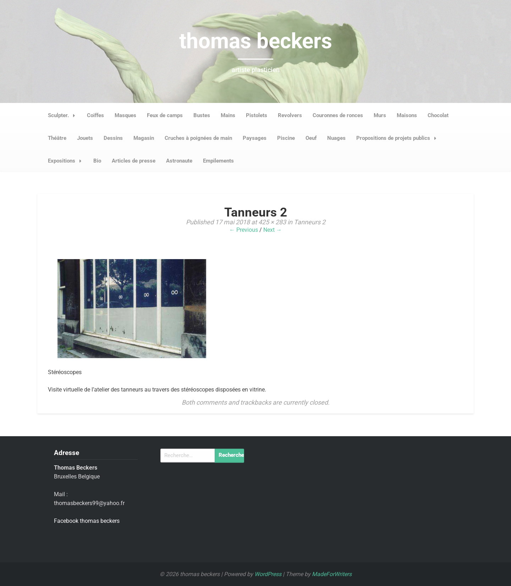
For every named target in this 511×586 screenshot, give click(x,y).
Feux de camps (165, 115)
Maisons (407, 115)
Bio (97, 161)
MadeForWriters (332, 574)
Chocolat (438, 115)
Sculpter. (63, 115)
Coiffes (95, 115)
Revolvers (290, 115)
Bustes (201, 115)
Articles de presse (133, 161)
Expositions (67, 160)
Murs (380, 115)
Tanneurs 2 (309, 222)
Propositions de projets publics (398, 138)
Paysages (255, 138)
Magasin (143, 138)
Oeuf (311, 138)
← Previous (243, 229)
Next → (272, 229)
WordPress (267, 574)
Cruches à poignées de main (198, 138)
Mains (228, 115)
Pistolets (256, 115)
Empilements (218, 161)
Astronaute (179, 161)
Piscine (286, 138)
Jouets (85, 138)
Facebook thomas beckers (87, 520)
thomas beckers (255, 41)
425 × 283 (272, 222)
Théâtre (57, 138)
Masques (125, 115)
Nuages (336, 138)
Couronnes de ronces (338, 115)
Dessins (113, 138)
